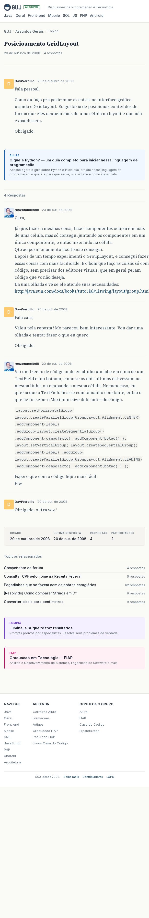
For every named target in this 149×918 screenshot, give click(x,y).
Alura (84, 712)
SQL (66, 15)
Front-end (11, 724)
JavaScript (12, 743)
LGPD (110, 777)
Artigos (38, 724)
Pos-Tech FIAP (44, 737)
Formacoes (41, 718)
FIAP (83, 718)
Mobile (54, 15)
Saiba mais (71, 777)
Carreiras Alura (44, 712)
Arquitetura (12, 762)
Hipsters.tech (90, 731)
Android (96, 15)
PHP (83, 15)
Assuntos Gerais (29, 31)
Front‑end (36, 15)
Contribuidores (92, 777)
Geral (20, 15)
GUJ (7, 31)
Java (8, 15)
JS (75, 15)
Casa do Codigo (92, 724)
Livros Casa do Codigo (50, 743)
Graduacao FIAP (45, 731)
